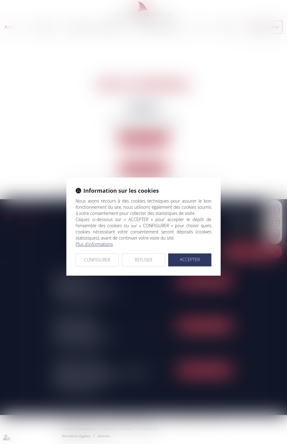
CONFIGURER (97, 260)
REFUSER (143, 260)
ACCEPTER (190, 259)
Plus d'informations (94, 244)
